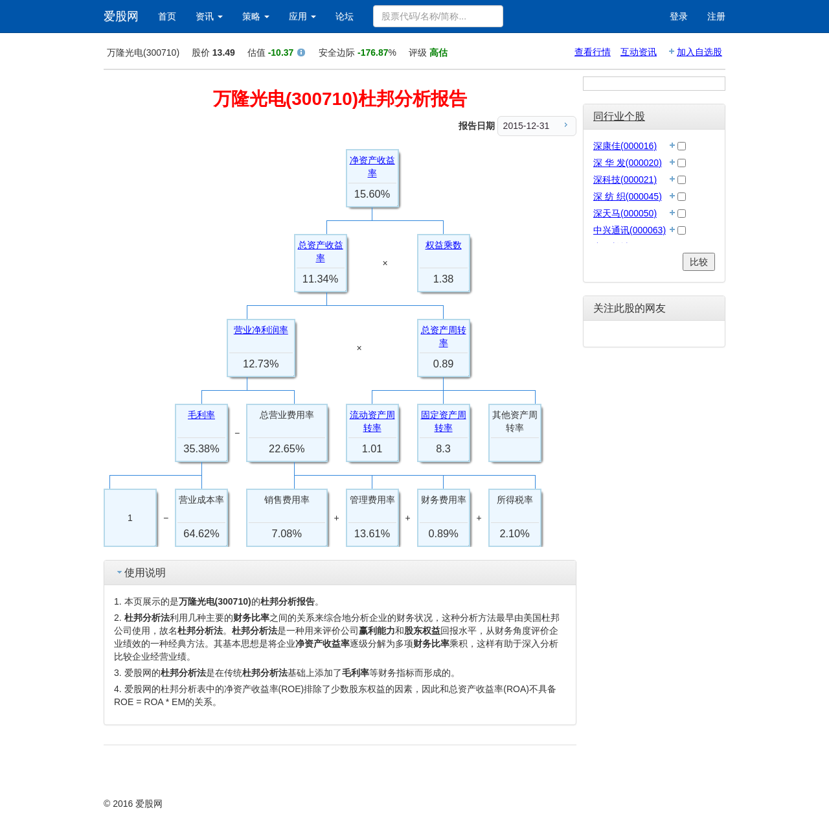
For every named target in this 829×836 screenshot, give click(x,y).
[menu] (536, 126)
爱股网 (121, 16)
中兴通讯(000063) (629, 230)
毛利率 (201, 415)
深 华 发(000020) (627, 162)
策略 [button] (255, 16)
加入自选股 (699, 52)
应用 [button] (302, 16)
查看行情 (592, 52)
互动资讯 (638, 52)
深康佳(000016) (625, 146)
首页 (167, 16)
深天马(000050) (625, 213)
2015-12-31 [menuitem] (537, 125)
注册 (716, 16)
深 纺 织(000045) (627, 196)
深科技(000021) (625, 179)
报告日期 (477, 126)
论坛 (344, 16)
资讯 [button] (209, 16)
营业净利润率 (261, 330)
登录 (679, 16)
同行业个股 (619, 116)
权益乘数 (444, 245)
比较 (699, 262)
